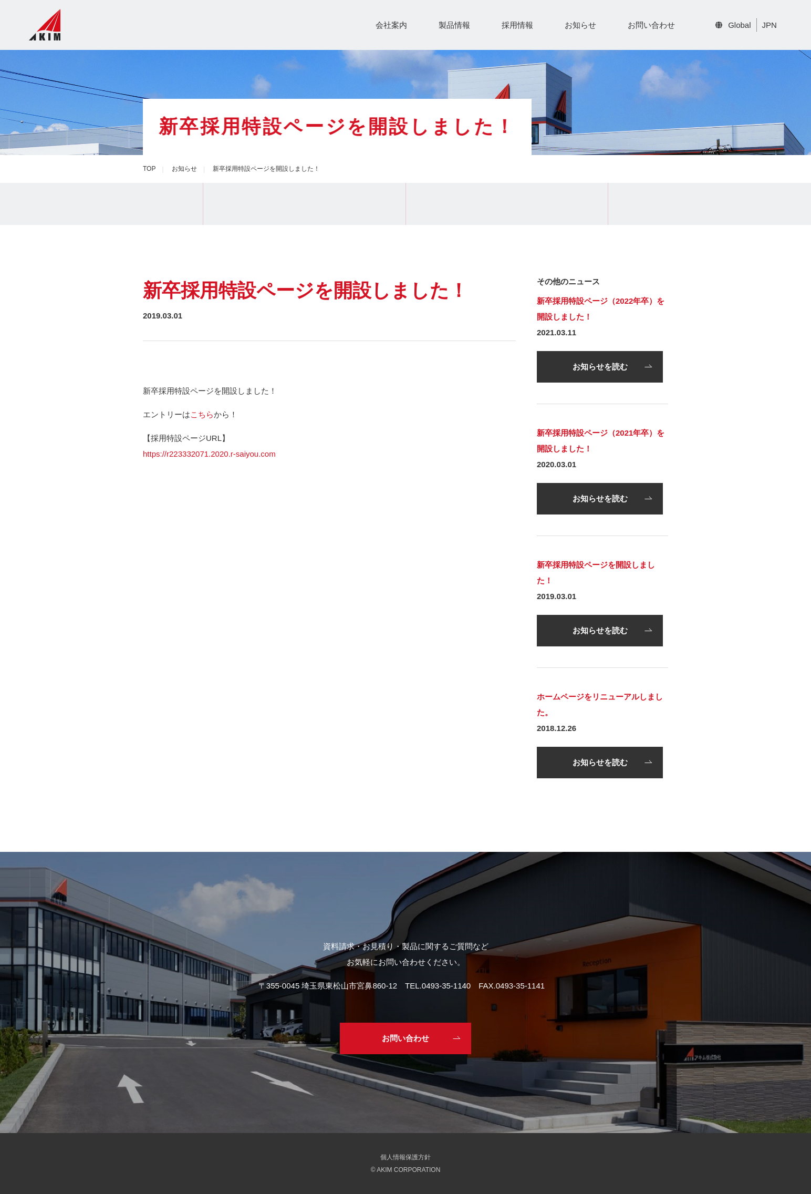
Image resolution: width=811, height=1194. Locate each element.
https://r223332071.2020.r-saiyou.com (209, 453)
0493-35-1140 (446, 985)
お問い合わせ (651, 24)
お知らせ (580, 24)
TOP (149, 168)
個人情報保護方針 (405, 1157)
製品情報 (454, 24)
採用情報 (517, 24)
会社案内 (391, 24)
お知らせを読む (600, 366)
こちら (202, 414)
